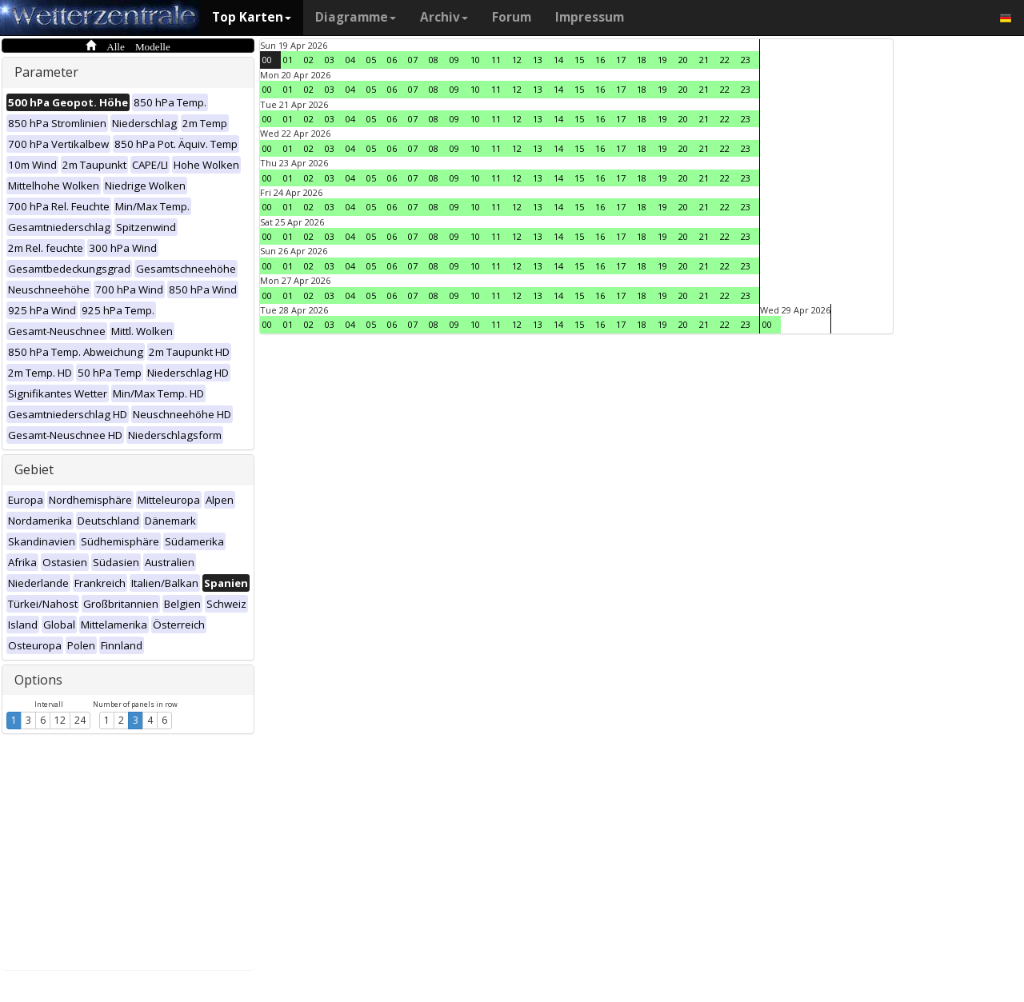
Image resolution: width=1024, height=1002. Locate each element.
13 (537, 60)
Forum (511, 17)
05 (371, 60)
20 (683, 60)
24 (80, 720)
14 (558, 60)
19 (662, 60)
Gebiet (34, 469)
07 (413, 60)
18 (641, 60)
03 (329, 60)
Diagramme (355, 17)
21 (704, 60)
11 (496, 60)
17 (621, 60)
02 (309, 60)
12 (60, 720)
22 (725, 60)
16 (600, 60)
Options (38, 680)
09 (454, 60)
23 (745, 60)
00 (267, 60)
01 (288, 60)
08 (433, 60)
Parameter (46, 72)
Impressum (589, 17)
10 (475, 60)
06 (392, 60)
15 (579, 60)
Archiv (444, 17)
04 (350, 60)
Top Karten (251, 17)
